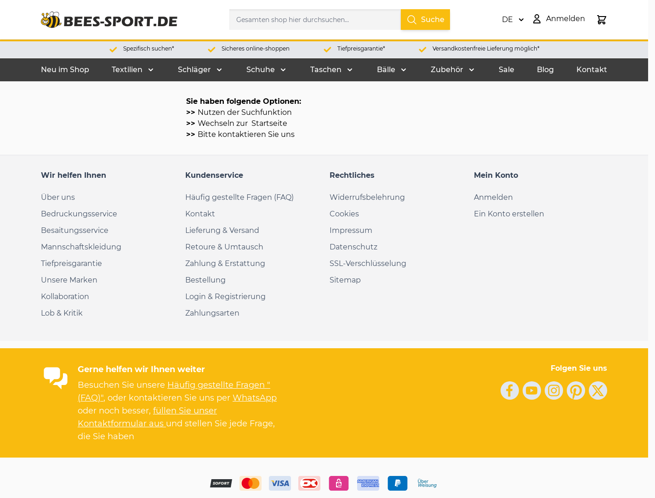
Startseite (268, 123)
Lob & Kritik (62, 313)
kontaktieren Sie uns (256, 134)
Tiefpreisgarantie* (361, 48)
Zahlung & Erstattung (225, 263)
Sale (506, 69)
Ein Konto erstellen (509, 213)
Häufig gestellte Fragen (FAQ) (239, 197)
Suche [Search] (425, 19)
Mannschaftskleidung (81, 247)
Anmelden (493, 197)
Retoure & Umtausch (224, 247)
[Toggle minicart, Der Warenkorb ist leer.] (601, 19)
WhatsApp (255, 398)
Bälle (386, 69)
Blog (545, 69)
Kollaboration (65, 296)
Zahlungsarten (212, 313)
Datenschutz (353, 247)
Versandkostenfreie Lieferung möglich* (486, 48)
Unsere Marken (69, 280)
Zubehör (447, 69)
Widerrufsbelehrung (367, 197)
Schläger (194, 69)
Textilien (127, 69)
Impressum (351, 230)
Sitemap (345, 280)
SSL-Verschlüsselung (368, 263)
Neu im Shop (65, 69)
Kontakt (591, 69)
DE (513, 19)
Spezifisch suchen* (148, 48)
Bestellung (205, 280)
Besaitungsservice (74, 230)
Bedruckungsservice (79, 213)
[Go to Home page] (109, 19)
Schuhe (260, 69)
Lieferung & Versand (222, 230)
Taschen (326, 69)
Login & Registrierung (225, 296)
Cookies (344, 213)
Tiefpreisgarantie (71, 263)
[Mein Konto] (558, 18)
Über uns (58, 197)
